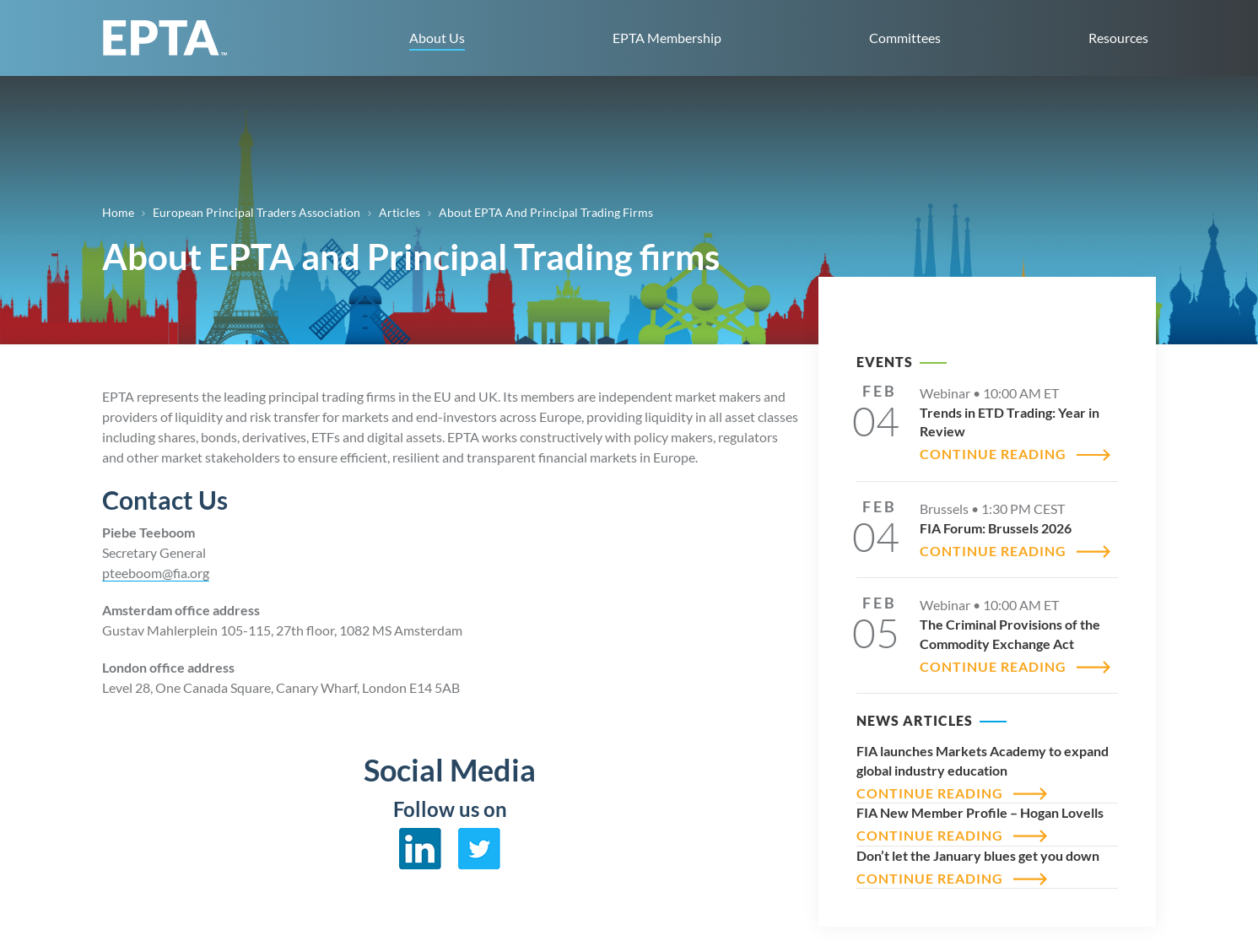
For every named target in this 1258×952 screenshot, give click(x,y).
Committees (905, 38)
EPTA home (165, 38)
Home (118, 212)
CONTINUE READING (993, 454)
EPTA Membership (667, 38)
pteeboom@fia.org (155, 573)
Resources (1118, 38)
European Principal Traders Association (256, 212)
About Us (437, 38)
